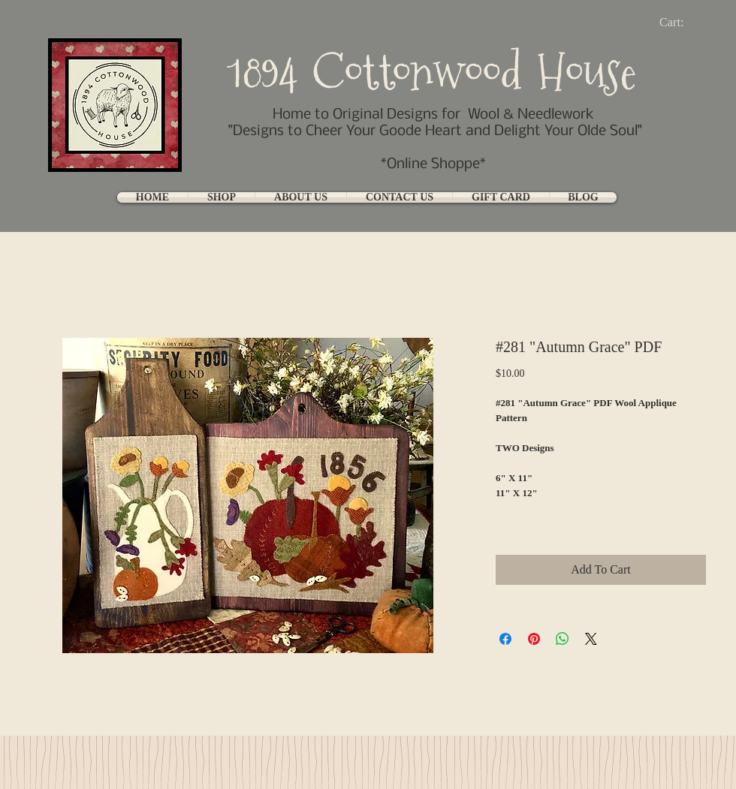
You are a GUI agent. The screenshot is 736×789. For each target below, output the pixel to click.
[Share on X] (591, 639)
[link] (683, 22)
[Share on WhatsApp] (563, 639)
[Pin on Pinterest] (534, 639)
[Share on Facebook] (505, 639)
